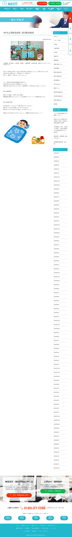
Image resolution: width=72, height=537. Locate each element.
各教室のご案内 (37, 9)
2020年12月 (57, 416)
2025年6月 (56, 201)
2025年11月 (57, 181)
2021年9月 (56, 380)
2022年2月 (56, 360)
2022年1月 (56, 364)
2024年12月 (57, 224)
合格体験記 (56, 68)
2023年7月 (56, 292)
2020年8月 (56, 432)
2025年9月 (56, 189)
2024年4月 (56, 256)
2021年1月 (56, 412)
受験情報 (56, 60)
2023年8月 (56, 288)
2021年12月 (57, 368)
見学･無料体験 (42, 3)
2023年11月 (57, 276)
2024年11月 (57, 229)
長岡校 (55, 104)
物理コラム (56, 88)
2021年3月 (56, 404)
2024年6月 (56, 248)
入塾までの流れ (59, 9)
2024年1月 (56, 268)
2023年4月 (56, 304)
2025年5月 (56, 205)
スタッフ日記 (57, 40)
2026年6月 (56, 153)
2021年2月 (56, 408)
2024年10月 (57, 232)
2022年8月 (56, 336)
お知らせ (56, 36)
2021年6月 (56, 392)
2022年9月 (56, 332)
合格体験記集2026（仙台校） (60, 142)
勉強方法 (56, 56)
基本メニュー (15, 9)
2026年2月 (56, 169)
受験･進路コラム (58, 64)
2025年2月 (56, 217)
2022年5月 (56, 348)
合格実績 (44, 9)
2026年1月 (56, 173)
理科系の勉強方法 (58, 92)
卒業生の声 (70, 49)
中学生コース (22, 9)
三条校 (55, 44)
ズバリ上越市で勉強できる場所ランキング (60, 114)
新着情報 (65, 4)
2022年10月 (57, 328)
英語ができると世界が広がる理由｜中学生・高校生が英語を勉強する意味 (60, 121)
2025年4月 (56, 209)
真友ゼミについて (7, 9)
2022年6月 (56, 344)
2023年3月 (56, 308)
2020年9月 (56, 428)
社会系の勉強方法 (58, 96)
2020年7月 (56, 436)
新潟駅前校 (56, 80)
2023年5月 (56, 300)
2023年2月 (56, 312)
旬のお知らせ (57, 84)
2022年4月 (56, 352)
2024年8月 (56, 240)
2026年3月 (56, 165)
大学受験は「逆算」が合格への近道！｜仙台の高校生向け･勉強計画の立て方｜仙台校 (60, 129)
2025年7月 (56, 197)
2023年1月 (56, 316)
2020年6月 (56, 440)
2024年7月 (56, 244)
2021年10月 (57, 376)
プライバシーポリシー (43, 531)
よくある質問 (66, 2)
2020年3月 (56, 452)
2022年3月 (56, 356)
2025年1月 (56, 220)
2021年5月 (56, 396)
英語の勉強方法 (58, 100)
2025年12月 (57, 177)
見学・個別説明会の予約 (19, 495)
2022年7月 (56, 340)
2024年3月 (56, 260)
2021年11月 (57, 372)
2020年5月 (56, 444)
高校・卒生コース (29, 9)
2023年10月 (57, 280)
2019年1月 (56, 464)
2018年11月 (57, 468)
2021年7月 (56, 388)
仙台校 (55, 52)
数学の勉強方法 (58, 76)
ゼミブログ (66, 9)
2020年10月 (57, 424)
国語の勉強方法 (58, 72)
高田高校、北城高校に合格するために (60, 137)
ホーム (17, 525)
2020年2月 (56, 456)
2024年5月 (56, 252)
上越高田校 (56, 48)
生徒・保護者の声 (51, 9)
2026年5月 (56, 157)
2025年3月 (56, 213)
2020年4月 (56, 448)
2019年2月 (56, 460)
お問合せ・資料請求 (55, 3)
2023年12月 (57, 272)
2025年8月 (56, 193)
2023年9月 (56, 284)
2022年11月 (57, 324)
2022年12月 (57, 320)
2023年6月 (56, 296)
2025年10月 (57, 185)
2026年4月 (56, 161)
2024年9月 (56, 236)
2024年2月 (56, 264)
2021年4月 (56, 400)
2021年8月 (56, 384)
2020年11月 (57, 420)
